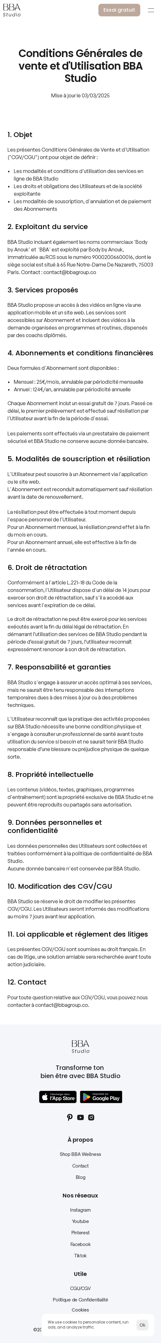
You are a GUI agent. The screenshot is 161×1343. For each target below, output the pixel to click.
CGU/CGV (80, 1288)
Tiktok (80, 1255)
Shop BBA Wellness (80, 1154)
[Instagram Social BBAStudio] (91, 1117)
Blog (81, 1177)
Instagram (80, 1210)
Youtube (80, 1221)
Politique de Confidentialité (80, 1299)
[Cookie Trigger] (80, 1310)
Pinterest (80, 1232)
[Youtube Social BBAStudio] (80, 1117)
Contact (80, 1165)
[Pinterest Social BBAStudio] (69, 1117)
